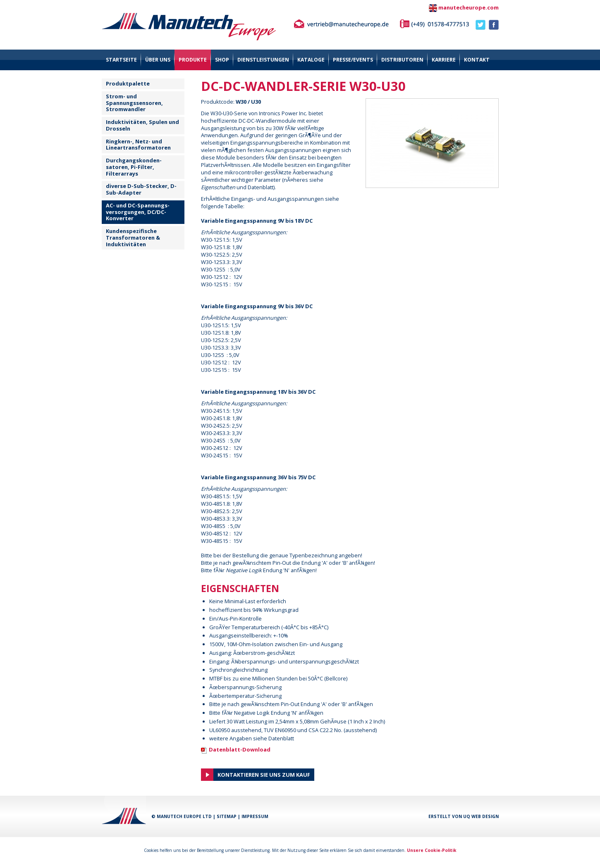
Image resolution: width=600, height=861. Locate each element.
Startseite (121, 59)
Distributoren (402, 59)
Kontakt (477, 59)
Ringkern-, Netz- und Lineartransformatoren (138, 145)
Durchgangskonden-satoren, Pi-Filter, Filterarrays (134, 167)
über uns (157, 59)
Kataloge (311, 59)
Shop (222, 59)
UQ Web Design (481, 816)
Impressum (254, 816)
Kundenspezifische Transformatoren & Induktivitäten (133, 237)
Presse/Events (353, 59)
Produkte (193, 59)
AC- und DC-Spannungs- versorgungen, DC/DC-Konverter (138, 212)
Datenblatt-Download (239, 749)
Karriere (444, 59)
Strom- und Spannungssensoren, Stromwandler (134, 103)
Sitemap (227, 816)
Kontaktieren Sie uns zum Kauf (264, 774)
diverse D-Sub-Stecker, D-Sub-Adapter (141, 189)
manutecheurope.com (468, 7)
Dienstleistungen (263, 59)
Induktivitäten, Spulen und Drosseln (142, 125)
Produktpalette (128, 83)
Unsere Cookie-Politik (432, 850)
